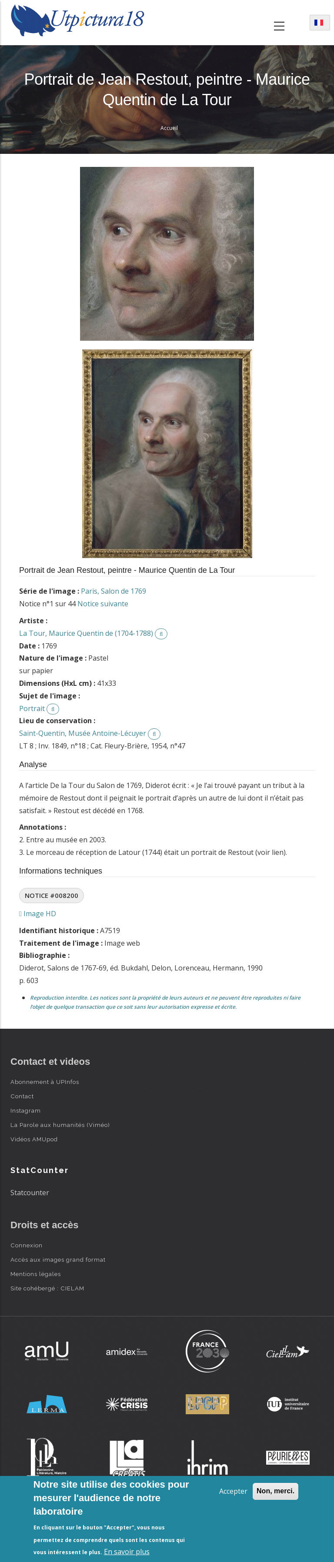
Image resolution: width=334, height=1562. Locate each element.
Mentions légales (35, 1273)
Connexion (26, 1245)
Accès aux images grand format (58, 1259)
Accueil (169, 128)
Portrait (32, 708)
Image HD (37, 913)
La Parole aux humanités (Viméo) (60, 1124)
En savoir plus (127, 1551)
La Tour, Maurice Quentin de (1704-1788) (86, 633)
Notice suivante (102, 603)
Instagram (25, 1110)
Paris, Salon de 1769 (113, 591)
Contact (22, 1096)
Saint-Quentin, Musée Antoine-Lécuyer (82, 733)
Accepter (233, 1491)
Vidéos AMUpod (34, 1139)
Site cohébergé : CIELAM (47, 1288)
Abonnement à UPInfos (44, 1081)
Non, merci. (275, 1491)
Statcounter (29, 1192)
